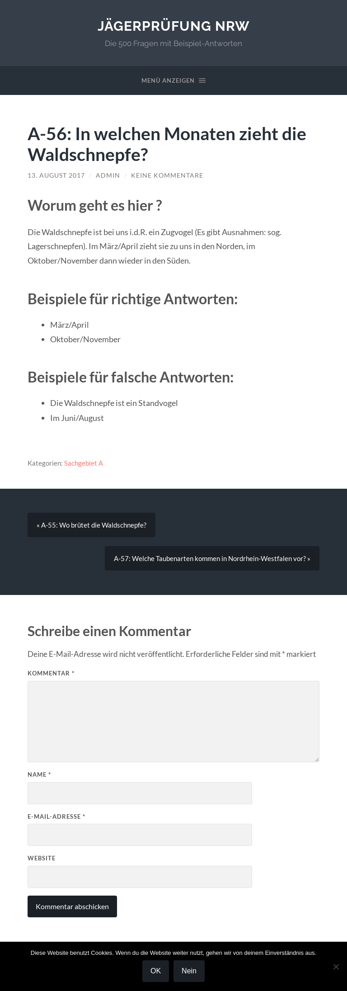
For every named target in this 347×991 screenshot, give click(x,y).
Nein (189, 971)
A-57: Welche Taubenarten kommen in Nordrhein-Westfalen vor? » (212, 558)
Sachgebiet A (83, 463)
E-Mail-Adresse (56, 816)
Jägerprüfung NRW (174, 26)
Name (39, 774)
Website (42, 858)
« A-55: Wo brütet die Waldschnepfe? (91, 525)
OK (155, 971)
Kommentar (51, 673)
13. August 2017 (56, 175)
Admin (108, 175)
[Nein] (335, 966)
